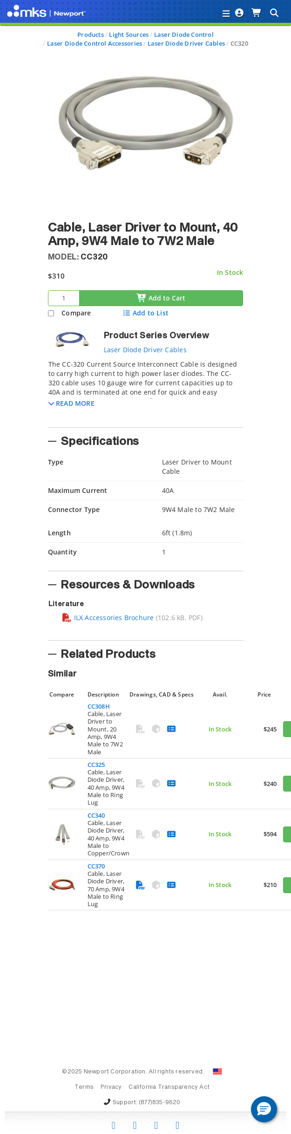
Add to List (145, 312)
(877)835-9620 (160, 1103)
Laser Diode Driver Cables (186, 43)
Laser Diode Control (184, 34)
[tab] (145, 391)
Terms (84, 1087)
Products (90, 34)
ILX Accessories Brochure (107, 617)
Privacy (111, 1087)
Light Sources (129, 34)
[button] (71, 403)
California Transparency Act (169, 1087)
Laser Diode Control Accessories (94, 43)
